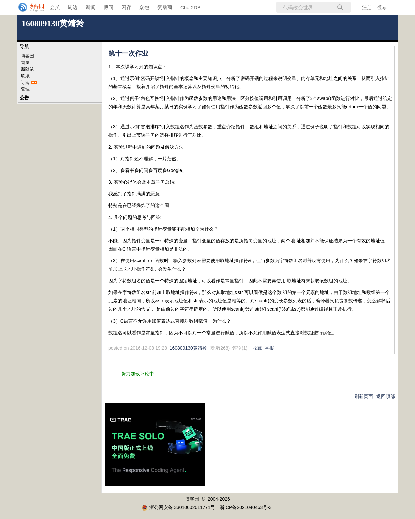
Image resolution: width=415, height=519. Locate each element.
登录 (382, 7)
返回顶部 (385, 396)
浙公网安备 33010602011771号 (178, 507)
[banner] (26, 7)
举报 (269, 348)
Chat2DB (190, 7)
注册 (367, 7)
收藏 (257, 348)
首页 (25, 62)
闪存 (126, 7)
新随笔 (27, 69)
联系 (25, 75)
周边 (73, 7)
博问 (108, 7)
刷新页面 (363, 396)
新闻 (91, 7)
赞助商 (164, 7)
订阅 (25, 82)
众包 (144, 7)
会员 (55, 7)
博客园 (27, 55)
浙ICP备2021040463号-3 (246, 507)
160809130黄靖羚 (53, 23)
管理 (25, 88)
